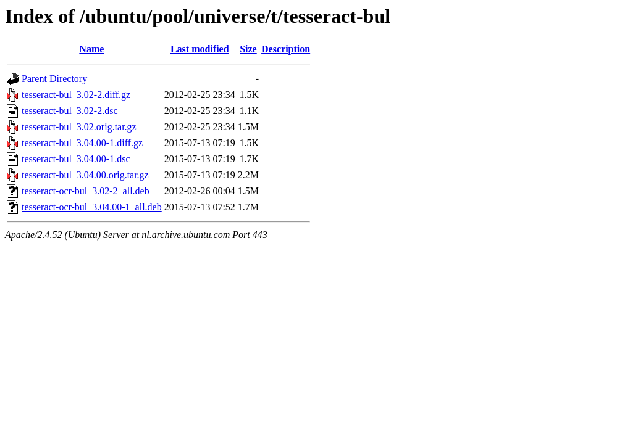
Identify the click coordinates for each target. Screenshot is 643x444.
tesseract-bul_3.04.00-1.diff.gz (82, 143)
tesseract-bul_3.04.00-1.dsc (76, 159)
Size (248, 49)
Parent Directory (54, 78)
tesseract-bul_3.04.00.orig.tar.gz (85, 175)
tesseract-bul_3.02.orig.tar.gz (79, 126)
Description (285, 49)
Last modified (199, 49)
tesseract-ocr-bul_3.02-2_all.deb (85, 191)
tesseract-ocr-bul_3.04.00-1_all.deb (92, 207)
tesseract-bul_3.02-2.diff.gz (76, 94)
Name (91, 49)
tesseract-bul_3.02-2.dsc (70, 110)
